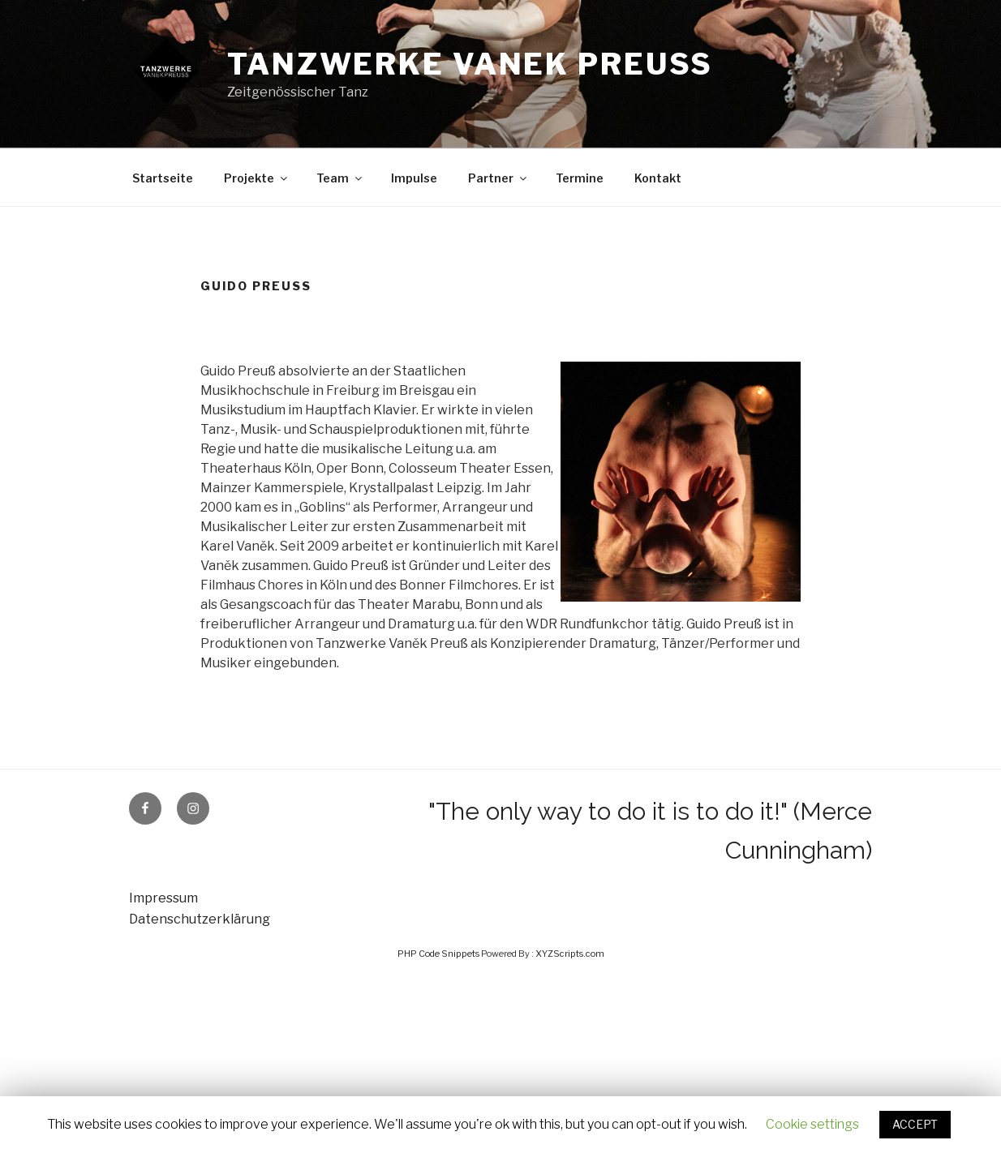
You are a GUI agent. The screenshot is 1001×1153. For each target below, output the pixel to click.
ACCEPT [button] (915, 1124)
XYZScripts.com (569, 953)
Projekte (257, 178)
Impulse (414, 178)
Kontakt (657, 178)
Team (340, 178)
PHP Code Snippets (438, 953)
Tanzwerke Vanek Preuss (470, 64)
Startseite (162, 178)
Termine (580, 178)
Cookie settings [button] (812, 1124)
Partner (498, 178)
